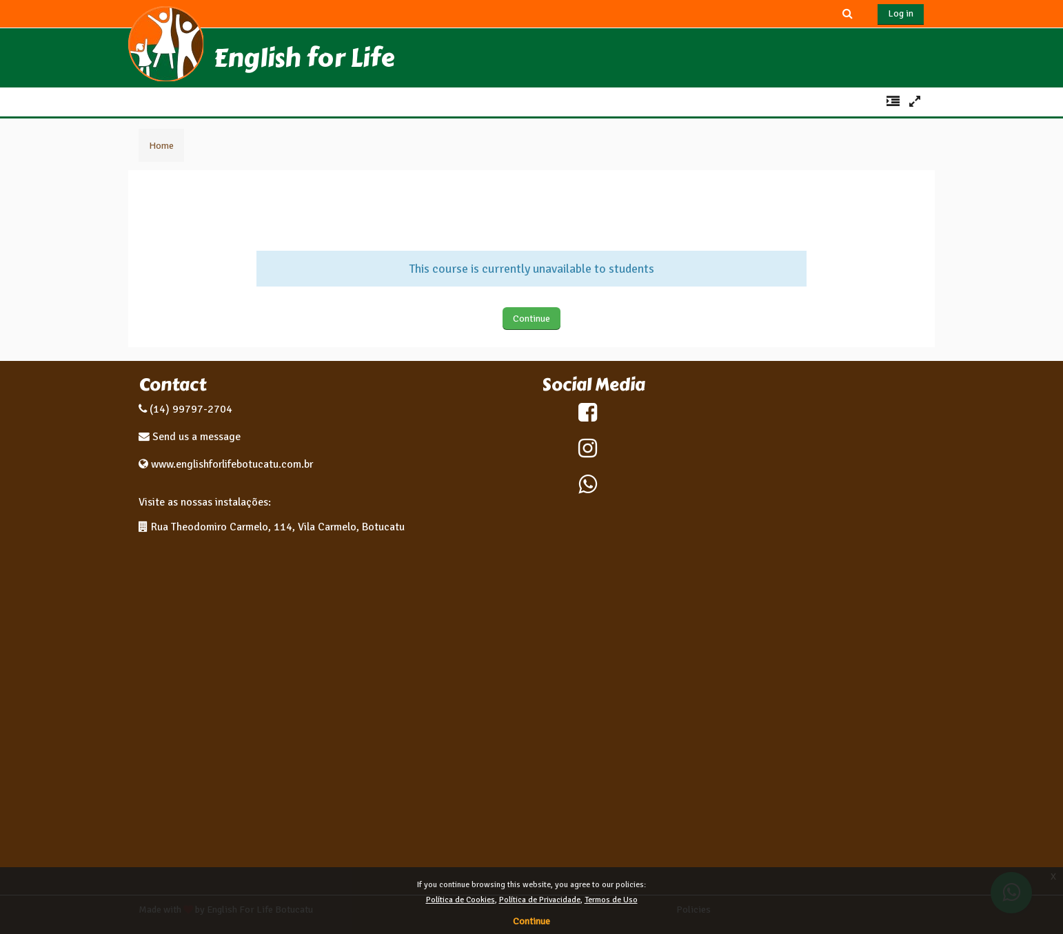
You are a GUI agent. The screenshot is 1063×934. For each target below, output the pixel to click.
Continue (531, 318)
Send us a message (195, 437)
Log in (900, 13)
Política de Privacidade (539, 900)
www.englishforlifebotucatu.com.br (232, 464)
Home (161, 145)
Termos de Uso (611, 900)
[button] (848, 13)
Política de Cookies (460, 900)
